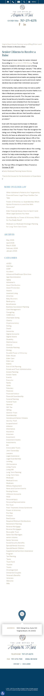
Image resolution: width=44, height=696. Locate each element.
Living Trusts (11, 467)
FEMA (8, 385)
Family (8, 383)
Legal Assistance (12, 456)
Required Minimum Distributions (18, 521)
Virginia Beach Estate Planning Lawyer (15, 44)
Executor (9, 380)
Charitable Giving (12, 318)
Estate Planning (12, 372)
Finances (9, 391)
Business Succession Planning (17, 307)
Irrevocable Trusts (13, 448)
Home (8, 2)
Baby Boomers (11, 299)
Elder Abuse (11, 356)
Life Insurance (11, 464)
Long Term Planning (13, 472)
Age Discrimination (13, 277)
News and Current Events (16, 488)
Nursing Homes (12, 491)
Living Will (10, 469)
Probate (9, 516)
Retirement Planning (14, 524)
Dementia (10, 331)
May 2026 (10, 240)
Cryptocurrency (12, 323)
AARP (8, 269)
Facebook (19, 24)
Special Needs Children (15, 548)
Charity (9, 320)
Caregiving (10, 312)
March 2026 (11, 245)
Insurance (10, 432)
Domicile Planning (13, 347)
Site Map (16, 664)
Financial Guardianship (15, 396)
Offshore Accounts (13, 494)
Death (8, 328)
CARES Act (10, 315)
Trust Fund (10, 562)
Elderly (9, 364)
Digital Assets (11, 337)
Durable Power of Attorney (16, 353)
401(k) (8, 263)
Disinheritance (11, 342)
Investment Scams (13, 440)
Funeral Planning (12, 399)
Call (13, 2)
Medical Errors (11, 480)
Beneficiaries (11, 304)
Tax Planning (11, 556)
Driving (9, 350)
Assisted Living (12, 293)
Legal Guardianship (13, 459)
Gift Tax (9, 407)
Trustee (9, 564)
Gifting (8, 410)
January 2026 (11, 251)
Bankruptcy (10, 301)
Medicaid (9, 478)
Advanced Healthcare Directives (18, 274)
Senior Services (12, 540)
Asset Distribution (13, 285)
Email (19, 2)
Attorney (9, 296)
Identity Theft (11, 421)
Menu (34, 2)
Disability (9, 339)
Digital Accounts (12, 334)
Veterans (9, 578)
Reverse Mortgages (13, 529)
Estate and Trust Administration (18, 369)
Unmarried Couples (13, 573)
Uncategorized (12, 570)
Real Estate (10, 518)
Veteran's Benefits (13, 575)
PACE (8, 497)
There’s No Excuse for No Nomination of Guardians (21, 176)
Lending (9, 461)
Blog (30, 44)
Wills (8, 583)
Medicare (10, 483)
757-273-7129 (16, 659)
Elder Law (37, 44)
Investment (10, 437)
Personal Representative (15, 502)
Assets (9, 290)
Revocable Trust (12, 532)
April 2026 (10, 243)
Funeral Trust (11, 402)
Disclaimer (26, 664)
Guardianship (11, 415)
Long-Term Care (12, 475)
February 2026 (12, 248)
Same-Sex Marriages (14, 535)
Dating (8, 326)
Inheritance (10, 429)
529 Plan (9, 266)
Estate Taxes (11, 374)
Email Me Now (31, 659)
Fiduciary (9, 388)
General (9, 404)
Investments (11, 442)
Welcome (9, 581)
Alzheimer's (10, 282)
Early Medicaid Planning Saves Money (17, 171)
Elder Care (10, 358)
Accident (9, 271)
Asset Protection (13, 288)
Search (24, 2)
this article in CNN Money (22, 63)
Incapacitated (11, 423)
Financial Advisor (12, 394)
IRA (7, 445)
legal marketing (21, 690)
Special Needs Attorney (15, 545)
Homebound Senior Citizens (17, 418)
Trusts (8, 567)
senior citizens (11, 537)
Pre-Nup (9, 513)
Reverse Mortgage (13, 526)
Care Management (13, 309)
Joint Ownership (12, 450)
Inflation (9, 426)
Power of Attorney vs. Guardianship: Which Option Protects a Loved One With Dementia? (22, 204)
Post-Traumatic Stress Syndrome (19, 507)
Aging (8, 280)
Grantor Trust (11, 413)
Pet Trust (10, 505)
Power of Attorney (13, 510)
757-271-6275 (28, 20)
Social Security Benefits (15, 543)
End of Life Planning (13, 366)
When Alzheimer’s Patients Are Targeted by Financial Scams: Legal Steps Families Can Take (23, 195)
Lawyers (9, 453)
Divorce (9, 345)
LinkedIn (24, 24)
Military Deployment (14, 486)
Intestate (10, 434)
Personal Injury (12, 499)
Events (9, 377)
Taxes (8, 559)
